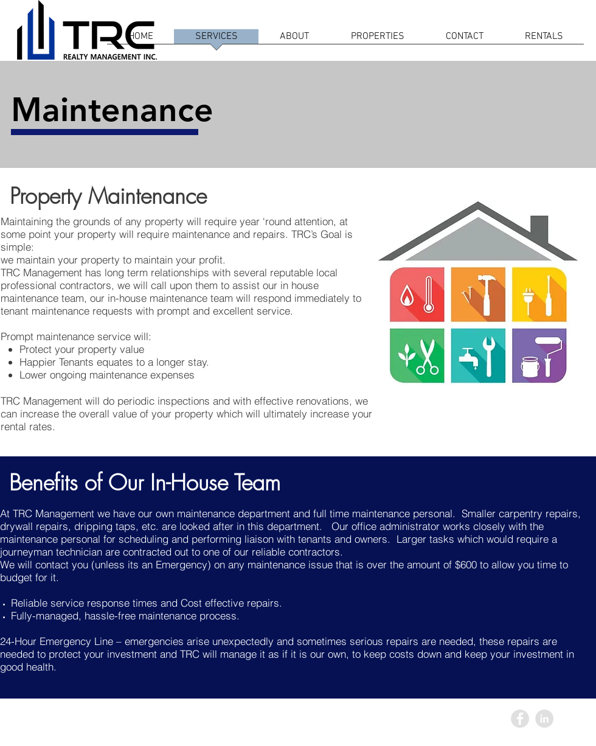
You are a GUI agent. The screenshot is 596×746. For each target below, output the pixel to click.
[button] (544, 40)
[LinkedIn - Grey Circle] (544, 718)
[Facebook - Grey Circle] (520, 718)
